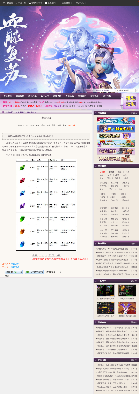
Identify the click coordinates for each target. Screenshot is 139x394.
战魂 (117, 175)
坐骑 (101, 189)
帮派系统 (15, 264)
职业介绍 (125, 208)
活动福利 (130, 101)
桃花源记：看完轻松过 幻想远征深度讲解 (113, 342)
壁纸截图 (82, 96)
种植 (120, 189)
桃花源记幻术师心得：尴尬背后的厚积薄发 (114, 390)
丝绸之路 (125, 230)
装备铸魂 (125, 200)
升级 (22, 102)
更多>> (134, 113)
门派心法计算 (82, 106)
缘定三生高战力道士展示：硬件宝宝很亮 (113, 369)
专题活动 (70, 96)
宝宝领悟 (68, 102)
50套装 (113, 194)
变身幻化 (114, 222)
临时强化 (114, 211)
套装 (73, 106)
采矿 (111, 189)
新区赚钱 (105, 90)
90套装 (123, 197)
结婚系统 (103, 214)
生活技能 (125, 186)
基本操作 (125, 226)
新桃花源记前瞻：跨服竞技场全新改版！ (113, 271)
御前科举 (114, 233)
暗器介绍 (103, 219)
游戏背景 (103, 208)
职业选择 (97, 90)
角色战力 (103, 200)
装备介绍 (125, 183)
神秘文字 (103, 230)
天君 (109, 175)
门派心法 (114, 200)
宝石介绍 (125, 219)
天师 (125, 175)
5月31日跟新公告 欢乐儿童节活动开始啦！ (113, 267)
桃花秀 (99, 106)
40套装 (102, 194)
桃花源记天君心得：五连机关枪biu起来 (112, 387)
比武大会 (125, 233)
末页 (58, 255)
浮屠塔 (23, 106)
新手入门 (45, 96)
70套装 (102, 197)
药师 (127, 172)
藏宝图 (75, 102)
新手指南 (114, 208)
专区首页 (8, 96)
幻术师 (117, 178)
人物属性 (103, 211)
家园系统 (125, 214)
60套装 (123, 194)
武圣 (101, 175)
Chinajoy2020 (88, 90)
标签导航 (91, 106)
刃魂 (109, 178)
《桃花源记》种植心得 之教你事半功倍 (112, 372)
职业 (64, 106)
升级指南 (114, 226)
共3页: (34, 255)
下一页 (51, 255)
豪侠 (120, 172)
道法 (101, 178)
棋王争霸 (114, 237)
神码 (93, 102)
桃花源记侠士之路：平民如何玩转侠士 (112, 383)
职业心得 (32, 96)
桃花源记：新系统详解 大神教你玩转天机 (113, 339)
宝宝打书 (52, 102)
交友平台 (114, 214)
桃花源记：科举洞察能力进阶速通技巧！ (113, 331)
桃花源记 (21, 112)
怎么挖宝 (114, 186)
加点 (31, 102)
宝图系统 (15, 267)
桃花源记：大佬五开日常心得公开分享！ (113, 350)
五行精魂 (114, 230)
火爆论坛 (99, 102)
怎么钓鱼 (103, 186)
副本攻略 (20, 96)
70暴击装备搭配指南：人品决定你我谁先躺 (114, 376)
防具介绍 (125, 222)
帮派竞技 (103, 233)
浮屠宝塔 (125, 237)
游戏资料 (57, 96)
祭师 (126, 178)
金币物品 (125, 211)
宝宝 (26, 102)
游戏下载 (71, 125)
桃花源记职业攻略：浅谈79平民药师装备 (113, 380)
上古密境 (103, 237)
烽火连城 (86, 102)
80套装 (112, 197)
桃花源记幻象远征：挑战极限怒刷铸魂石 (113, 353)
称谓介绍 (103, 183)
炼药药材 (114, 183)
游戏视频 (94, 96)
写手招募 (107, 96)
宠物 (69, 106)
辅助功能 (103, 226)
